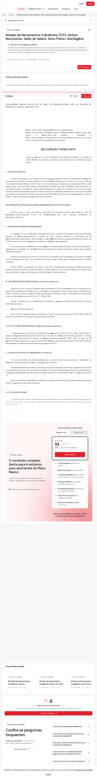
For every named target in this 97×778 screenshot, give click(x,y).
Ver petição (84, 67)
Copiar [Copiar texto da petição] (73, 96)
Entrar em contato (22, 749)
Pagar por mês (61, 432)
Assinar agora (70, 454)
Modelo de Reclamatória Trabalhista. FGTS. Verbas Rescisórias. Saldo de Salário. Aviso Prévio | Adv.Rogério (51, 15)
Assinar (90, 4)
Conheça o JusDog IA (48, 713)
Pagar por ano (79, 432)
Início (4, 15)
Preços (76, 9)
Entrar (82, 4)
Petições (21, 9)
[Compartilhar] (89, 30)
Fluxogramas (66, 9)
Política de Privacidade (84, 770)
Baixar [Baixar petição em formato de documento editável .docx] (86, 96)
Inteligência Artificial (36, 9)
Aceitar (48, 775)
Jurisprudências (53, 9)
